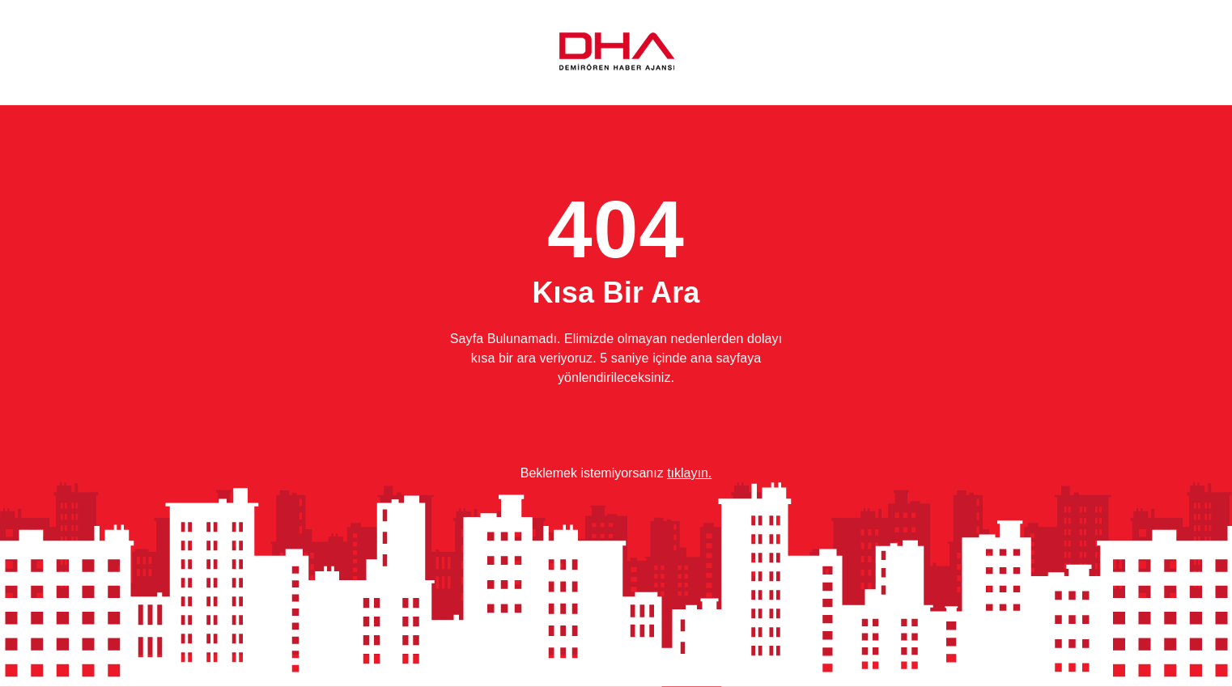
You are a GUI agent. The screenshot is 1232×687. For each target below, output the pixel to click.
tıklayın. (689, 473)
